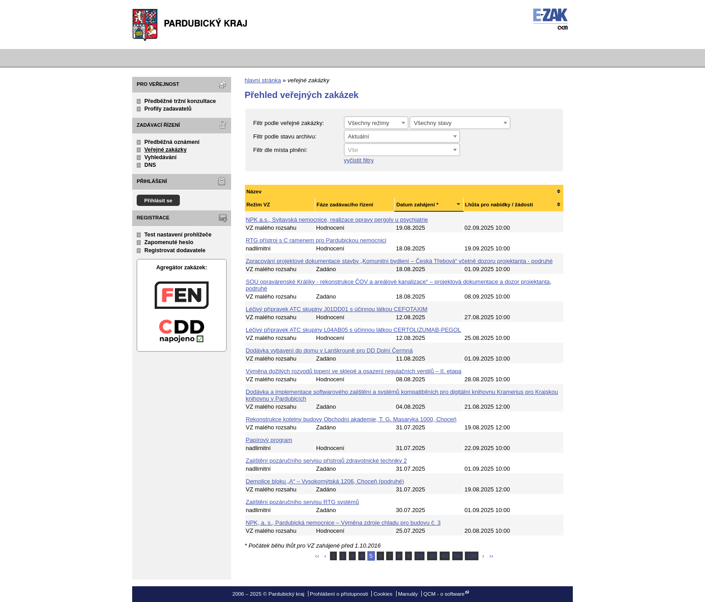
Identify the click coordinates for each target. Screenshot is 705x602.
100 (472, 556)
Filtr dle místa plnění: (280, 150)
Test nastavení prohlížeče (177, 235)
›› (492, 556)
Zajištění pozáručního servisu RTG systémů (302, 502)
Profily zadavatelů (168, 109)
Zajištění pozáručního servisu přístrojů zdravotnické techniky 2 (326, 460)
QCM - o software (444, 594)
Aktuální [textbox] (358, 136)
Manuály (408, 594)
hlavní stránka (263, 80)
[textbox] (402, 150)
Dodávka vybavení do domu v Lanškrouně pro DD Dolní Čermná (329, 350)
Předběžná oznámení (172, 142)
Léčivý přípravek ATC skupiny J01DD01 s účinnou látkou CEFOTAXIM (337, 309)
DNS (150, 165)
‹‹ (317, 556)
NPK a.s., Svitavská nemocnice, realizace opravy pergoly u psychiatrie (337, 219)
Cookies (383, 594)
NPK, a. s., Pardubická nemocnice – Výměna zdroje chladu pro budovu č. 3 (343, 522)
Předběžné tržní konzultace (180, 101)
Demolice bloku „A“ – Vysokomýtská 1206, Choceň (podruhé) (325, 481)
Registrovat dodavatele (174, 250)
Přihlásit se (158, 200)
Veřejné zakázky (165, 150)
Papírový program (269, 440)
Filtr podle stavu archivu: (285, 136)
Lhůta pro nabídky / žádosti (499, 204)
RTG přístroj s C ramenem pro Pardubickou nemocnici (316, 240)
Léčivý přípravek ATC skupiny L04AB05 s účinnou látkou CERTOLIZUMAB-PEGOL (353, 329)
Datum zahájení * (417, 204)
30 (432, 556)
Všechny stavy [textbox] (432, 123)
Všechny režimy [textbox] (368, 123)
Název (254, 191)
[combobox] (376, 122)
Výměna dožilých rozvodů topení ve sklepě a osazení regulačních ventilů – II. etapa (354, 371)
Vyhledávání (160, 157)
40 (445, 556)
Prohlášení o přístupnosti (339, 594)
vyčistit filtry (359, 160)
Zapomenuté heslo (168, 242)
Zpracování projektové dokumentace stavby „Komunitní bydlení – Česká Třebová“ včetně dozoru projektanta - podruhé (399, 261)
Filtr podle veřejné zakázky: (288, 123)
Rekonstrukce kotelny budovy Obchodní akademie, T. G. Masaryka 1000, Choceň (351, 419)
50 (457, 556)
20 (419, 556)
